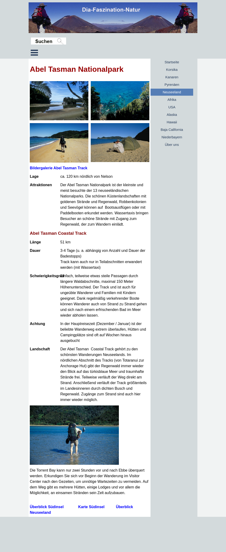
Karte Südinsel (91, 507)
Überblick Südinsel (47, 507)
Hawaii (172, 122)
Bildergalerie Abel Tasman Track (58, 168)
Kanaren (171, 77)
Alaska (172, 115)
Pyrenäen (172, 85)
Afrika (171, 100)
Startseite (172, 62)
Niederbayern (172, 137)
